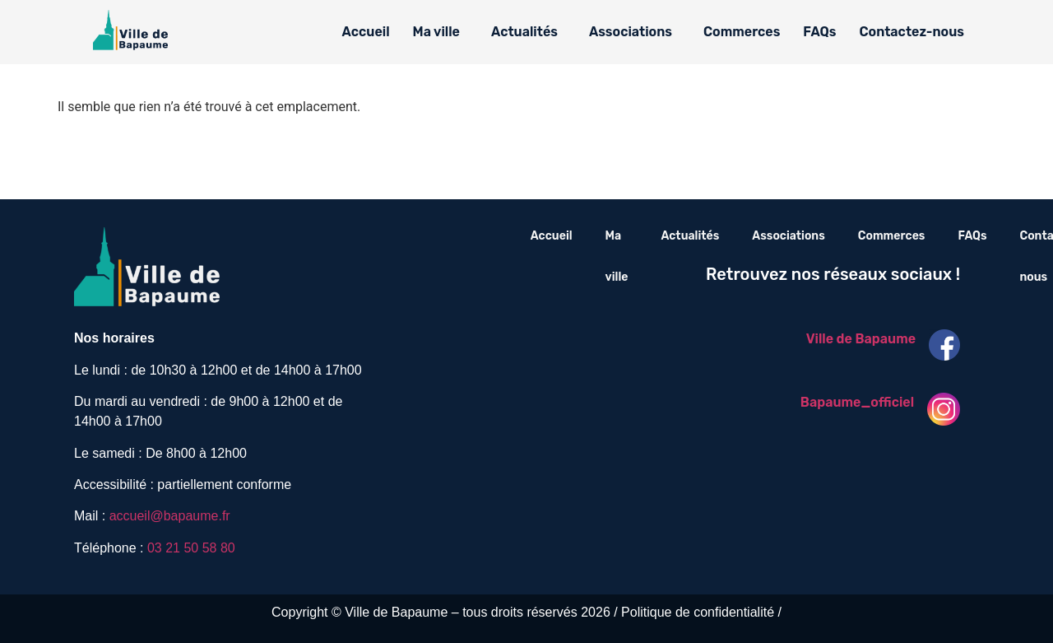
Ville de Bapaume (861, 339)
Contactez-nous (911, 32)
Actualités (524, 32)
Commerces (741, 32)
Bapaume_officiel (857, 402)
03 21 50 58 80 (191, 548)
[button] (440, 32)
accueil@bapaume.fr (169, 516)
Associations (630, 32)
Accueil (366, 32)
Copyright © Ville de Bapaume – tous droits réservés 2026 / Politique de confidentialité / (526, 612)
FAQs (819, 32)
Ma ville (436, 32)
